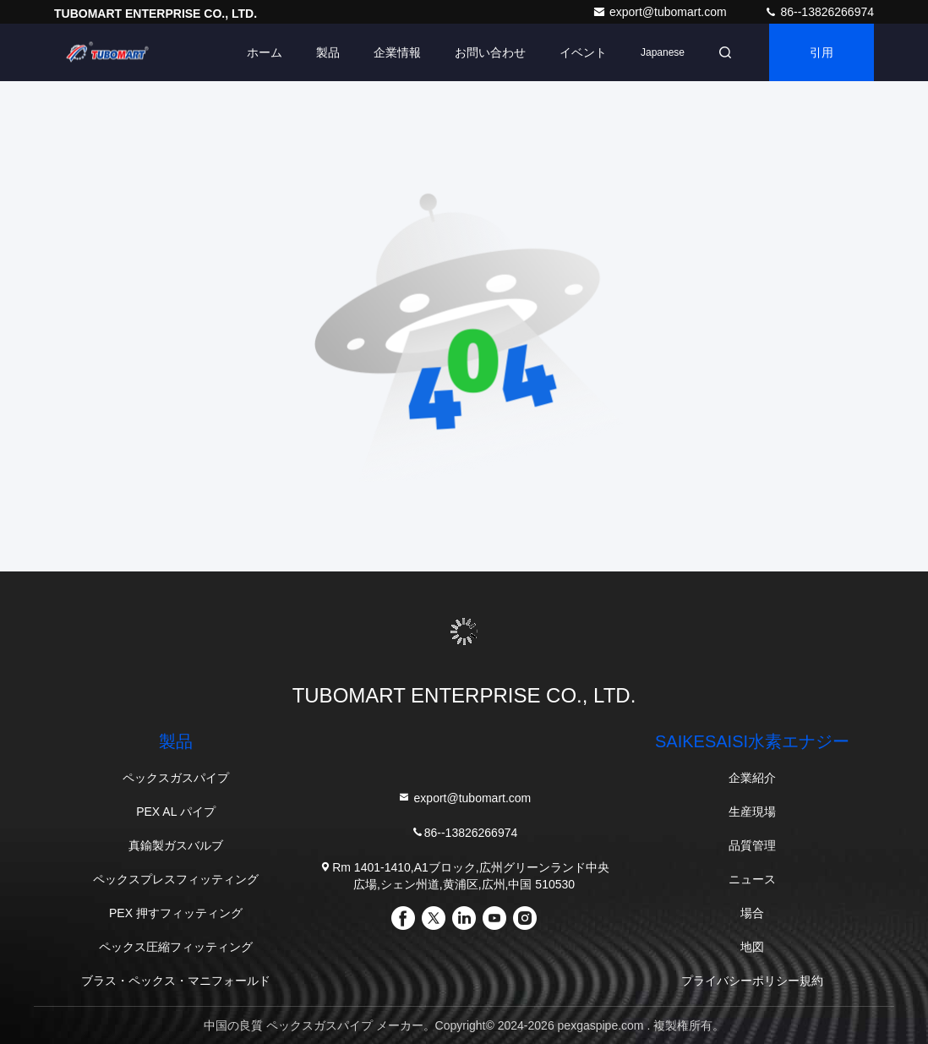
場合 (752, 913)
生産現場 (752, 811)
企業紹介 (752, 777)
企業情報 (397, 52)
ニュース (752, 879)
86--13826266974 (819, 12)
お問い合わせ (490, 52)
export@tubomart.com (661, 12)
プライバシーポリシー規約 (752, 980)
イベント (583, 52)
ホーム (264, 52)
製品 (328, 52)
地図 (752, 947)
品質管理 (752, 845)
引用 (821, 52)
